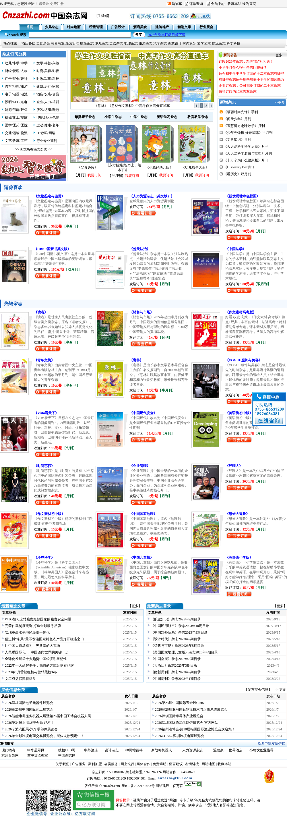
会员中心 (218, 4)
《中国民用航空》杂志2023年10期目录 (180, 626)
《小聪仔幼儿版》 (159, 167)
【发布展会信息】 (259, 690)
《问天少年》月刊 (237, 119)
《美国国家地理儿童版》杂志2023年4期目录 (184, 652)
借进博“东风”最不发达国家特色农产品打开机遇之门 (44, 639)
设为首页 (249, 4)
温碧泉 (218, 750)
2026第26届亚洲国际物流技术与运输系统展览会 (191, 709)
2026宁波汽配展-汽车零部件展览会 (31, 729)
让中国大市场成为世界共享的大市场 (32, 646)
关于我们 (62, 764)
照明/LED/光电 (16, 102)
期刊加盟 (95, 764)
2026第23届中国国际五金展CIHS (179, 703)
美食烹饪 (43, 43)
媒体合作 (143, 764)
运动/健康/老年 (47, 125)
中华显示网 (35, 750)
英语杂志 (116, 43)
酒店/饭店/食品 (47, 94)
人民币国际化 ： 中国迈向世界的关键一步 (37, 652)
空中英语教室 (37, 755)
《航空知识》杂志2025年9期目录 (176, 619)
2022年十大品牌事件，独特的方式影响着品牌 (39, 665)
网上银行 (127, 764)
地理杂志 (131, 43)
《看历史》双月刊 (237, 174)
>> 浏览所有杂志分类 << (33, 149)
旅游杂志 (145, 43)
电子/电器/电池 (16, 94)
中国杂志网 (66, 755)
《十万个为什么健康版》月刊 (246, 160)
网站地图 (208, 764)
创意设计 (175, 43)
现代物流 (8, 750)
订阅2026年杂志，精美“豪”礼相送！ (132, 106)
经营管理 (72, 43)
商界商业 (58, 43)
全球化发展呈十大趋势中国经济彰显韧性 (36, 659)
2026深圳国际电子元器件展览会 (29, 703)
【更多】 (135, 606)
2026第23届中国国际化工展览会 (29, 709)
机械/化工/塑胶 (16, 117)
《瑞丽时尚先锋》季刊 (241, 112)
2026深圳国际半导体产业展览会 (179, 716)
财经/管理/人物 (16, 71)
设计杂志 (112, 750)
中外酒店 (91, 750)
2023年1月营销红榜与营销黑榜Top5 (32, 672)
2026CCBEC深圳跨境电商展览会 (179, 736)
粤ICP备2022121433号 (138, 786)
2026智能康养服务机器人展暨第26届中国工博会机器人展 (48, 716)
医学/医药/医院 (16, 125)
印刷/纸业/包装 (47, 117)
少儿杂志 (101, 43)
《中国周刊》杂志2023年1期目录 (176, 679)
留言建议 (176, 764)
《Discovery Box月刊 (239, 167)
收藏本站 (234, 4)
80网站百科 (134, 750)
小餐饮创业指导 (261, 750)
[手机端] (102, 16)
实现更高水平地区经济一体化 (27, 632)
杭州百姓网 (10, 755)
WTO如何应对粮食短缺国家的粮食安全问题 (38, 619)
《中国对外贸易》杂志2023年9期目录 (179, 632)
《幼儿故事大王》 (195, 167)
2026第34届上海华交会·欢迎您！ (29, 723)
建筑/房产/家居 (47, 86)
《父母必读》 (87, 167)
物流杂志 (219, 43)
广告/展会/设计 (16, 79)
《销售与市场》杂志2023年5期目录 (177, 646)
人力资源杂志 (192, 750)
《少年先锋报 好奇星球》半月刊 (248, 133)
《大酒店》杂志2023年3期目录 (174, 665)
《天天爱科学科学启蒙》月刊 (246, 146)
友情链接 (192, 764)
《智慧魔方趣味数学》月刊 (244, 126)
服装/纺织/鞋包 (47, 110)
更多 (279, 55)
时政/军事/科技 (47, 79)
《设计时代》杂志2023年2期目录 (176, 639)
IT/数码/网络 (45, 133)
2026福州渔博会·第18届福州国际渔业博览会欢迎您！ (195, 729)
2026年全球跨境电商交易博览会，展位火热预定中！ (44, 736)
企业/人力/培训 (47, 102)
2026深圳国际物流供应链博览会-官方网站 (186, 723)
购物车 (177, 4)
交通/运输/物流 (16, 133)
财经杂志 (87, 43)
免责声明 (159, 764)
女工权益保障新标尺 (20, 679)
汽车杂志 (160, 43)
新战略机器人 (161, 750)
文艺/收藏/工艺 (16, 141)
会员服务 (111, 764)
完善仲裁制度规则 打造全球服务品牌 (33, 626)
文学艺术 (204, 43)
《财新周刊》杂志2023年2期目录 (176, 672)
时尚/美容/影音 (47, 71)
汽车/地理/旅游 (16, 86)
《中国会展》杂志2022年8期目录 (176, 659)
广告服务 (79, 764)
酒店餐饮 (28, 43)
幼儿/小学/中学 (16, 63)
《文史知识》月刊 (237, 140)
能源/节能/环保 (16, 110)
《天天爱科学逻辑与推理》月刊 (248, 153)
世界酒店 (236, 750)
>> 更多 (280, 690)
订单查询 (196, 4)
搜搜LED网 (66, 750)
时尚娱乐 (189, 43)
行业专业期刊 (46, 141)
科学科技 (233, 43)
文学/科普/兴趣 (47, 63)
